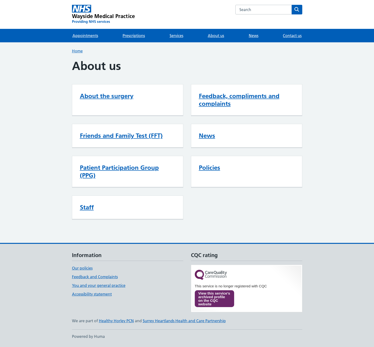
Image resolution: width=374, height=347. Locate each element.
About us (216, 35)
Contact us (292, 35)
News (253, 35)
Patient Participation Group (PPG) (119, 171)
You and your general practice (98, 285)
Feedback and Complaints (95, 276)
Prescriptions (134, 35)
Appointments (85, 35)
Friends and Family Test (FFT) (121, 135)
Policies (209, 167)
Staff (87, 207)
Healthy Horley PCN (116, 320)
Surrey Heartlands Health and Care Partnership (184, 320)
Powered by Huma (88, 336)
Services (176, 35)
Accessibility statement (92, 294)
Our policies (82, 268)
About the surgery (106, 96)
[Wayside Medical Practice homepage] (103, 14)
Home (77, 51)
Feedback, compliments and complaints (239, 99)
